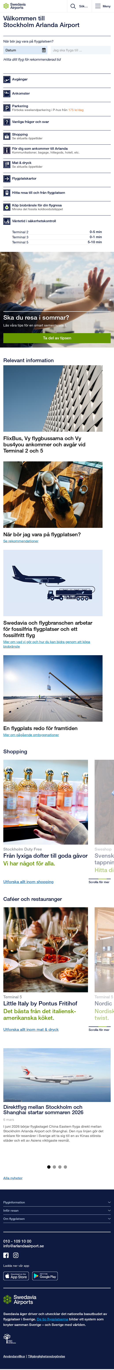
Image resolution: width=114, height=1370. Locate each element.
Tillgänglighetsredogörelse (46, 1356)
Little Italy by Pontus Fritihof (40, 1003)
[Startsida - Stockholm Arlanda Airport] (14, 6)
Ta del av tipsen (57, 337)
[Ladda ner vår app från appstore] (16, 1276)
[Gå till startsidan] (19, 1299)
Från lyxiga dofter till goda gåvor (45, 855)
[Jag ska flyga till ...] (81, 50)
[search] (83, 6)
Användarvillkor (14, 1356)
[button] (102, 6)
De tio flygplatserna (52, 1319)
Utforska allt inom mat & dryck (31, 1029)
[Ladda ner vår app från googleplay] (45, 1276)
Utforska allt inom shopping (28, 881)
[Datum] (25, 50)
